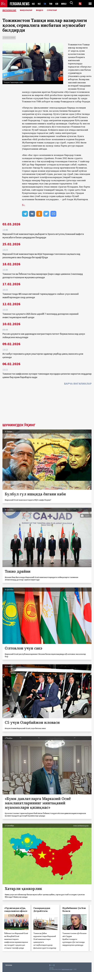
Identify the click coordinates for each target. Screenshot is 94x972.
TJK (45, 3)
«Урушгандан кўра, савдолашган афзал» (15, 909)
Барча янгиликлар (78, 383)
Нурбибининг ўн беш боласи (74, 909)
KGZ (39, 3)
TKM (52, 3)
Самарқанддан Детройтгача (41, 909)
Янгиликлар (11, 10)
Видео (47, 10)
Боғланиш (9, 965)
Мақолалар (31, 10)
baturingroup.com (67, 969)
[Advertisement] (47, 405)
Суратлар (61, 10)
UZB (58, 3)
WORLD (66, 3)
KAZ (33, 3)
